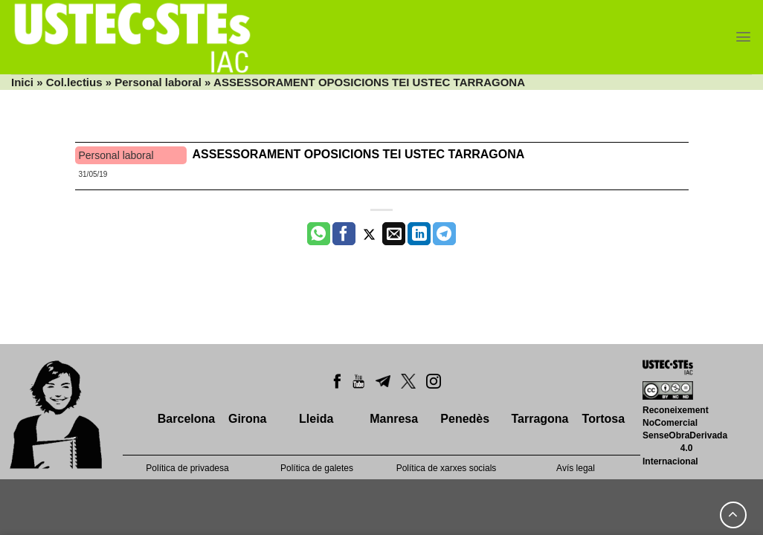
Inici (22, 82)
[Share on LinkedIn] (419, 234)
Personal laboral (158, 82)
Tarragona (539, 418)
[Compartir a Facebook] (343, 234)
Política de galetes (316, 468)
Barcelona (186, 418)
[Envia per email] (393, 234)
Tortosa (603, 418)
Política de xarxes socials (446, 468)
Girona (247, 418)
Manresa (394, 418)
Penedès (464, 418)
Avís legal (575, 468)
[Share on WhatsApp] (318, 234)
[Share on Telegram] (444, 234)
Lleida (316, 418)
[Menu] (743, 36)
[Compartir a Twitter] (369, 234)
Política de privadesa (187, 468)
